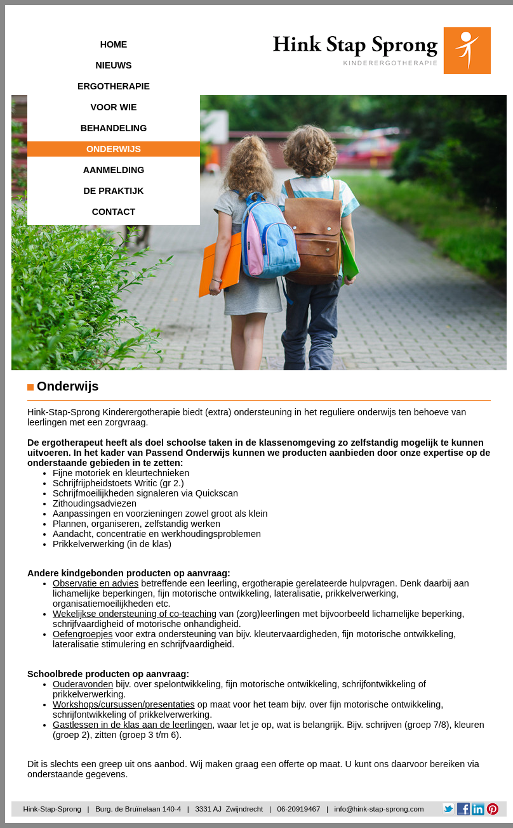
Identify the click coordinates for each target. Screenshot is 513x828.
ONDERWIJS (113, 149)
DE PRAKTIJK (113, 191)
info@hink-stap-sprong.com (379, 809)
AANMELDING (114, 170)
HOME (114, 44)
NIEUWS (114, 65)
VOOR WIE (114, 107)
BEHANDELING (114, 128)
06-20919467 (299, 809)
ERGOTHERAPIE (113, 86)
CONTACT (114, 212)
